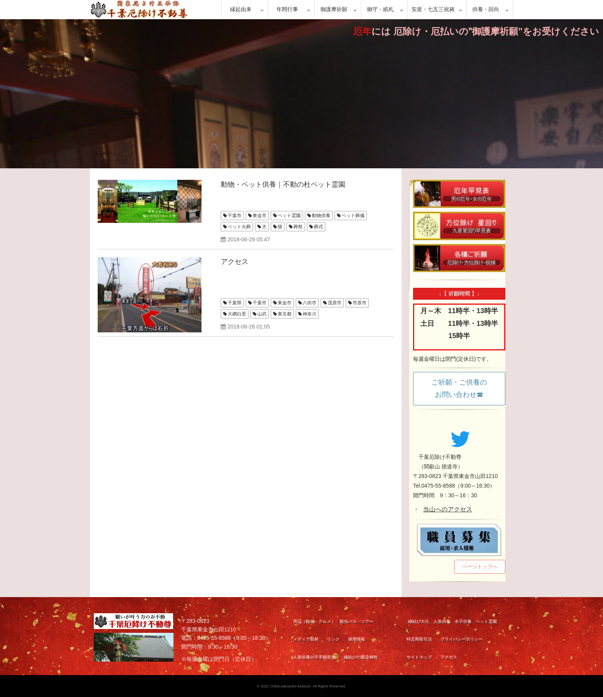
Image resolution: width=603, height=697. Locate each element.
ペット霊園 (289, 215)
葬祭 (298, 226)
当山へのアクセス (447, 509)
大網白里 (237, 314)
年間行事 (287, 9)
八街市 (309, 302)
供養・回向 (485, 9)
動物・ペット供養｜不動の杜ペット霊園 (283, 184)
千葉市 (235, 215)
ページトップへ (479, 566)
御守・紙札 (380, 9)
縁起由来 (241, 9)
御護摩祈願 (333, 9)
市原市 (359, 302)
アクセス (234, 262)
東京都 (285, 314)
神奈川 (309, 314)
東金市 (260, 215)
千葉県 (235, 302)
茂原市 (334, 302)
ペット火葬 (239, 226)
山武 (262, 314)
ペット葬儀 (353, 215)
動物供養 (321, 215)
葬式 (318, 226)
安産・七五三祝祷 (433, 9)
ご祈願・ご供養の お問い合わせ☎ (462, 388)
